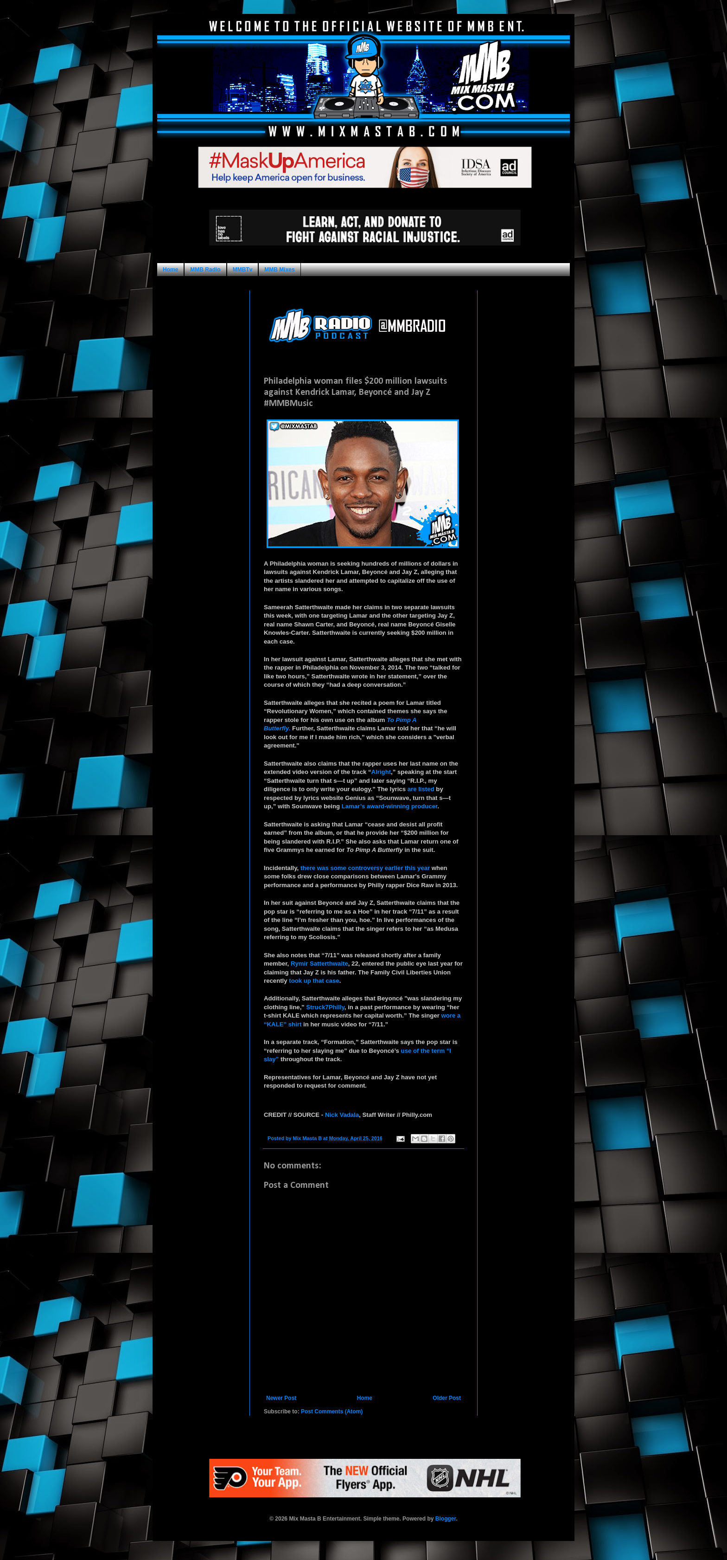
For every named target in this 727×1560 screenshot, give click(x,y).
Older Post (447, 1398)
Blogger (445, 1518)
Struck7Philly (325, 1007)
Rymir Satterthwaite (319, 963)
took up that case (314, 980)
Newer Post (281, 1398)
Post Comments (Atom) (332, 1411)
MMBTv (243, 269)
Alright (381, 771)
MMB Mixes (279, 269)
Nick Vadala (342, 1114)
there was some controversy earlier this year (365, 867)
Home (170, 269)
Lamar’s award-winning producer (390, 806)
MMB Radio (205, 269)
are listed (421, 789)
